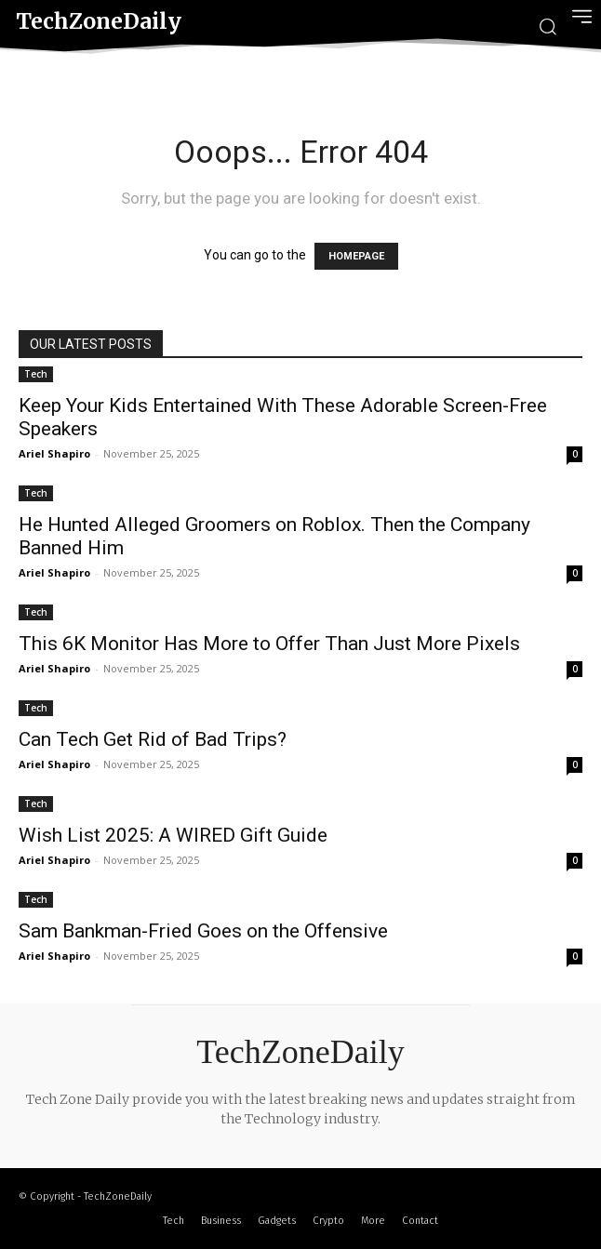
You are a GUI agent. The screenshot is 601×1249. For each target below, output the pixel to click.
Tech (35, 373)
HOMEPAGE (356, 256)
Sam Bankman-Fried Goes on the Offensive (203, 931)
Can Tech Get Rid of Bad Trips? (153, 739)
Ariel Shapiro (54, 453)
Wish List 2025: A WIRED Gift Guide (173, 835)
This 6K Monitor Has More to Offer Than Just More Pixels (269, 643)
